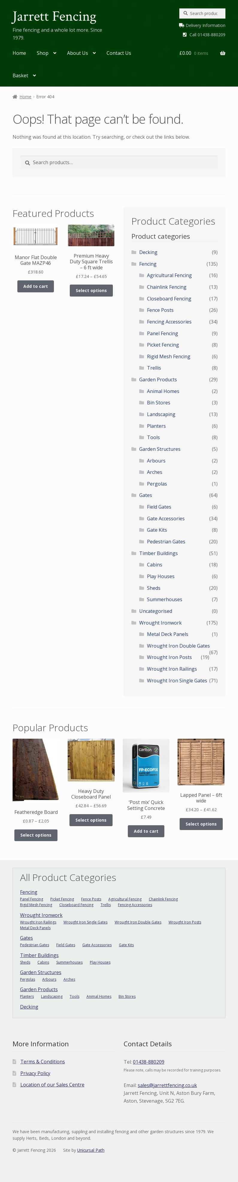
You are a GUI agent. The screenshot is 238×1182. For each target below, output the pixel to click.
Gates (145, 495)
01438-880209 (148, 1062)
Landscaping (161, 414)
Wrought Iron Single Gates (177, 680)
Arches (154, 472)
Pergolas (157, 483)
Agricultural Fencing (169, 275)
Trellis (154, 368)
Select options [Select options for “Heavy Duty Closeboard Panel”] (91, 820)
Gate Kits (157, 530)
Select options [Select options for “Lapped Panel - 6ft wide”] (201, 824)
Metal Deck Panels (167, 634)
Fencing (148, 264)
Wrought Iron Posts (169, 657)
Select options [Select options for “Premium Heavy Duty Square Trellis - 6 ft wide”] (91, 290)
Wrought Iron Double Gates (178, 646)
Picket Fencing (163, 344)
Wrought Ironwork (160, 622)
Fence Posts (160, 310)
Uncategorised (155, 611)
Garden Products (158, 379)
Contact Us (119, 53)
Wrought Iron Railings (172, 669)
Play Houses (161, 576)
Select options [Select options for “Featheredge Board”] (35, 835)
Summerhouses (164, 599)
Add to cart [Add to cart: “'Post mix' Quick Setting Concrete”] (146, 831)
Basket (20, 75)
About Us (77, 53)
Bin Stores (158, 402)
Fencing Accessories (169, 321)
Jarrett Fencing (54, 16)
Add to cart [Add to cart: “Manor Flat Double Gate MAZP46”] (35, 286)
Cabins (154, 564)
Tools (153, 437)
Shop (42, 53)
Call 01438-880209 (207, 34)
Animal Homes (163, 391)
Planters (156, 426)
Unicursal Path (90, 1150)
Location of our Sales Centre (52, 1084)
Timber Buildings (158, 553)
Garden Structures (160, 449)
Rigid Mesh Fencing (168, 356)
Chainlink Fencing (167, 287)
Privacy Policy (35, 1073)
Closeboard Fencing (169, 298)
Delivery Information (205, 25)
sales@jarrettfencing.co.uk (167, 1085)
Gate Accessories (166, 518)
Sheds (153, 588)
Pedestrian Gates (166, 541)
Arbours (156, 460)
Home (19, 53)
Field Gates (159, 507)
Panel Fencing (162, 333)
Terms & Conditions (42, 1061)
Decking (148, 252)
